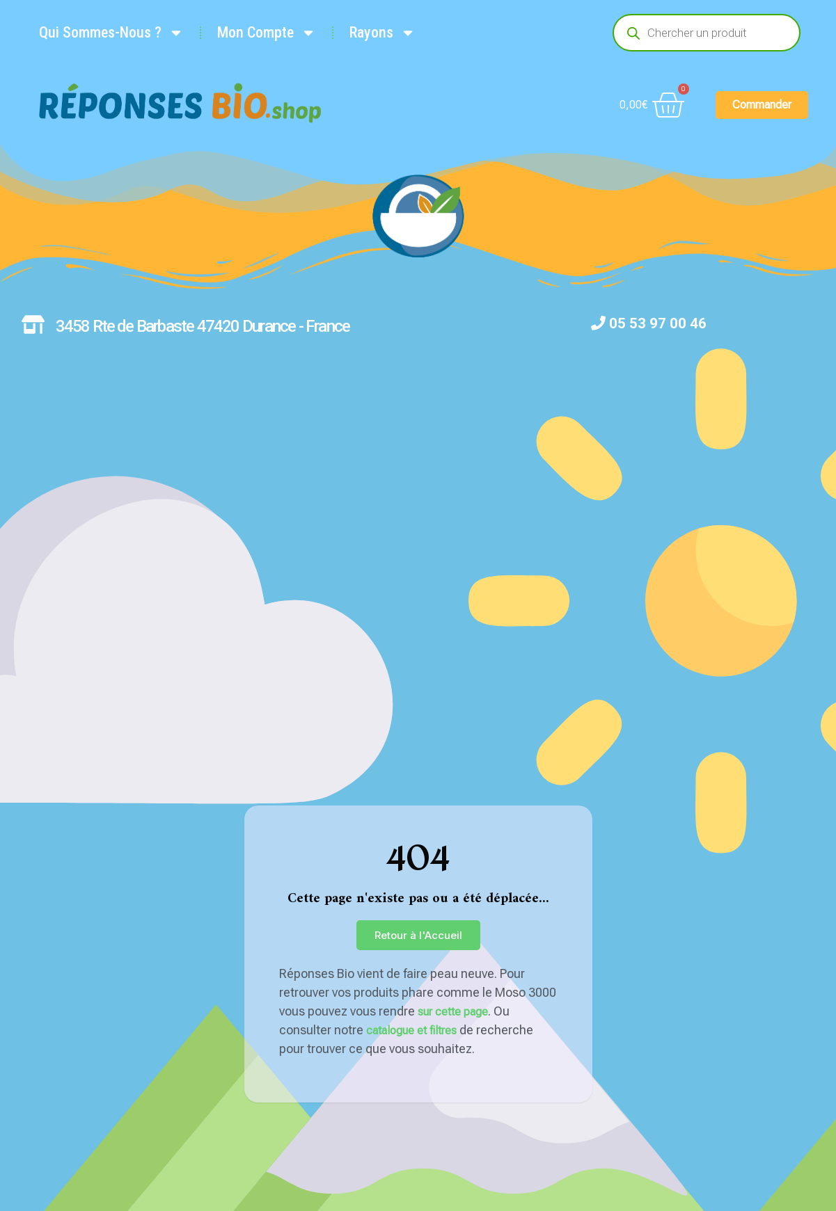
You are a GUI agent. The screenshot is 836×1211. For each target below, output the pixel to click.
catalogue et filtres (411, 1030)
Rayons (382, 32)
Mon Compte (266, 32)
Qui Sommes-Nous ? (111, 32)
